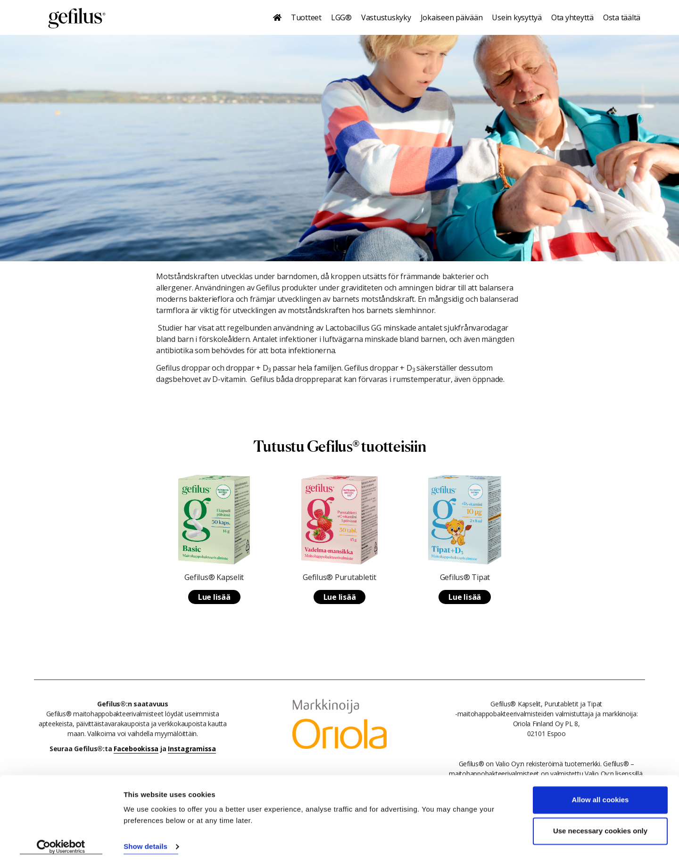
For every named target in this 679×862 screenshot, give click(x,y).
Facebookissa (136, 748)
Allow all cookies (600, 797)
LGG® (341, 17)
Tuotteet (306, 17)
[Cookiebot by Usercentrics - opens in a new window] (61, 844)
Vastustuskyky (386, 17)
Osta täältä (621, 17)
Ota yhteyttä (572, 17)
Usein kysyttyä (517, 17)
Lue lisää (214, 597)
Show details (145, 843)
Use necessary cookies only (600, 827)
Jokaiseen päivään (452, 17)
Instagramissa (192, 748)
